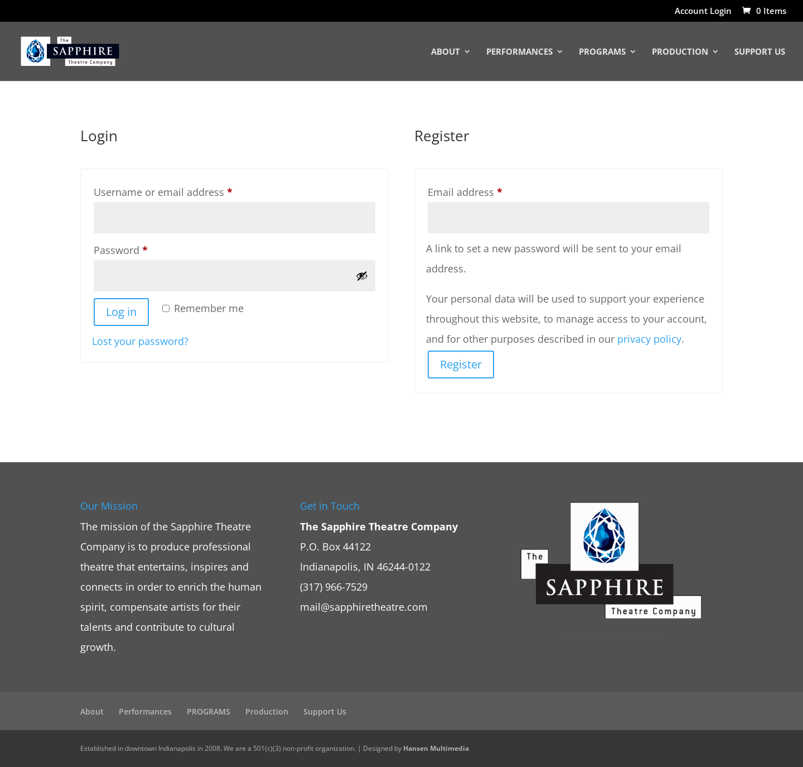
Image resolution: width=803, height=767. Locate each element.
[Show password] (362, 276)
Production (680, 52)
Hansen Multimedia (436, 748)
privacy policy (649, 339)
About (445, 52)
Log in (121, 311)
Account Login (703, 11)
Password (142, 248)
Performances (519, 52)
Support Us (759, 52)
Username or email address (184, 190)
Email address (486, 190)
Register (461, 364)
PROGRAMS (602, 52)
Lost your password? (140, 341)
